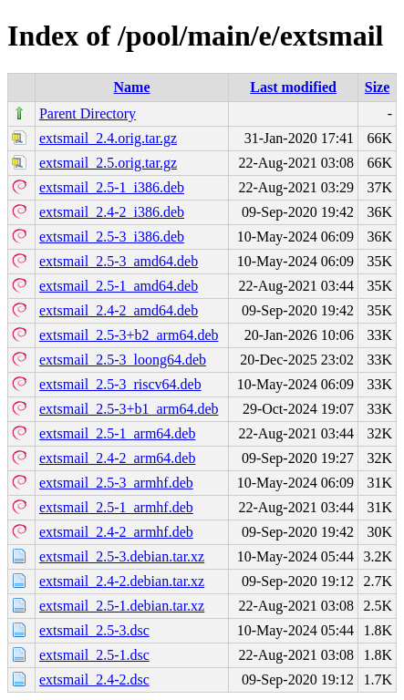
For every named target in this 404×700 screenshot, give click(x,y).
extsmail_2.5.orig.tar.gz (108, 162)
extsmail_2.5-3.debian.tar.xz (121, 556)
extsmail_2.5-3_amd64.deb (118, 261)
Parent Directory (87, 113)
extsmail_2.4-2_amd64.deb (118, 310)
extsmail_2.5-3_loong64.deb (122, 359)
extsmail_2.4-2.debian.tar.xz (121, 581)
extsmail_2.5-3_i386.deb (111, 236)
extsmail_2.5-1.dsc (94, 655)
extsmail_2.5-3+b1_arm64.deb (129, 409)
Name (132, 87)
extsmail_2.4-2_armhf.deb (116, 532)
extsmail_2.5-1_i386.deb (111, 187)
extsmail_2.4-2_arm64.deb (117, 458)
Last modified (293, 87)
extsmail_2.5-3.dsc (94, 630)
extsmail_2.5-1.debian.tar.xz (121, 605)
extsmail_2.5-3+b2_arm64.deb (129, 335)
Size (377, 87)
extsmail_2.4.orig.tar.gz (108, 138)
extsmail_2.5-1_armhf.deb (116, 507)
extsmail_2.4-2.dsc (94, 679)
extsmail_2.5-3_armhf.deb (116, 482)
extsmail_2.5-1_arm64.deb (117, 433)
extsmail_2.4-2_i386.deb (111, 212)
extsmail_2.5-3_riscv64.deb (120, 384)
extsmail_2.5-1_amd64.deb (118, 285)
